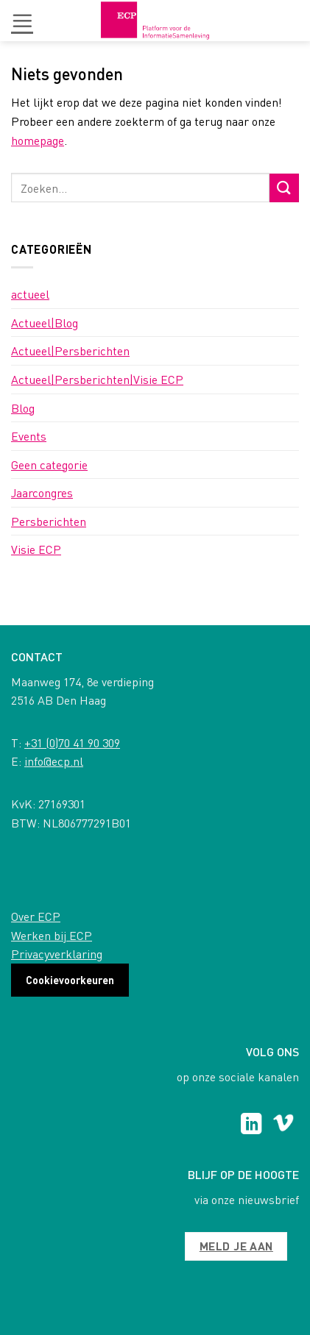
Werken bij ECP (51, 935)
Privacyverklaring (56, 953)
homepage (37, 140)
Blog (23, 408)
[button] (22, 20)
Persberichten (48, 521)
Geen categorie (49, 464)
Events (28, 436)
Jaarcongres (42, 492)
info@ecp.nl (53, 761)
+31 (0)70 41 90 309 (72, 742)
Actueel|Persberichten (70, 350)
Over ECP (35, 916)
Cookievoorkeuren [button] (70, 979)
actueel (30, 294)
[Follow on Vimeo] (283, 1125)
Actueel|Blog (44, 322)
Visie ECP (36, 549)
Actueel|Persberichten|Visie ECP (97, 379)
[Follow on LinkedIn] (251, 1125)
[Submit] (284, 188)
